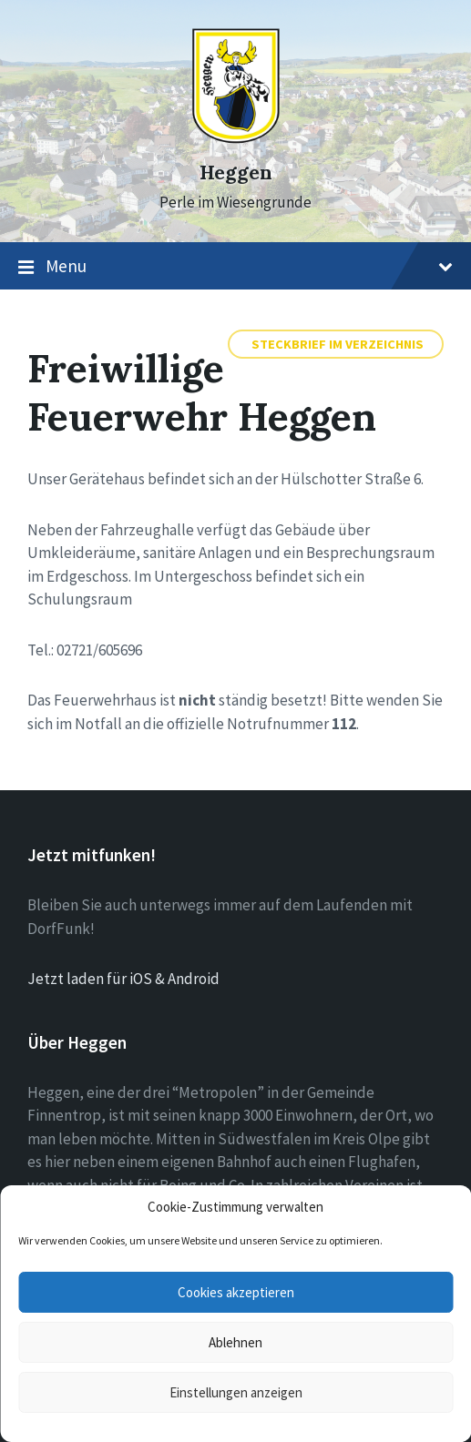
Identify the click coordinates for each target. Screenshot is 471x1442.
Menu (235, 267)
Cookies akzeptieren (236, 1292)
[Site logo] (235, 139)
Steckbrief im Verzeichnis (337, 344)
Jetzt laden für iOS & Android (123, 979)
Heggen (236, 172)
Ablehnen (235, 1342)
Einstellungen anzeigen (235, 1392)
